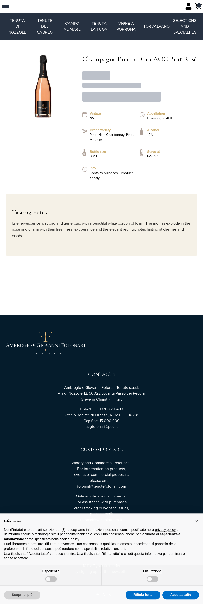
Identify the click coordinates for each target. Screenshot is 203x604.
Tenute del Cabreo (45, 26)
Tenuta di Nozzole (17, 26)
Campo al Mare (72, 26)
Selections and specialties (184, 26)
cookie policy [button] (69, 550)
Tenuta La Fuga (99, 26)
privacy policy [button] (165, 541)
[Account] (188, 6)
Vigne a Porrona (126, 26)
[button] (197, 532)
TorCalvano (156, 26)
